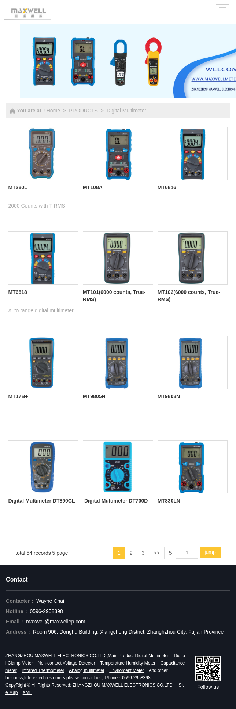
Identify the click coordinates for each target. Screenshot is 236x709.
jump (209, 552)
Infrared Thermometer (43, 670)
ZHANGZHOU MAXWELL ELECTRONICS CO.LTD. (123, 685)
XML (27, 692)
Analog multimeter (86, 670)
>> (156, 553)
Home (53, 111)
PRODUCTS (83, 111)
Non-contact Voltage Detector (66, 663)
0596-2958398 (46, 611)
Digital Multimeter (126, 111)
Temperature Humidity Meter (127, 663)
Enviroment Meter (126, 670)
